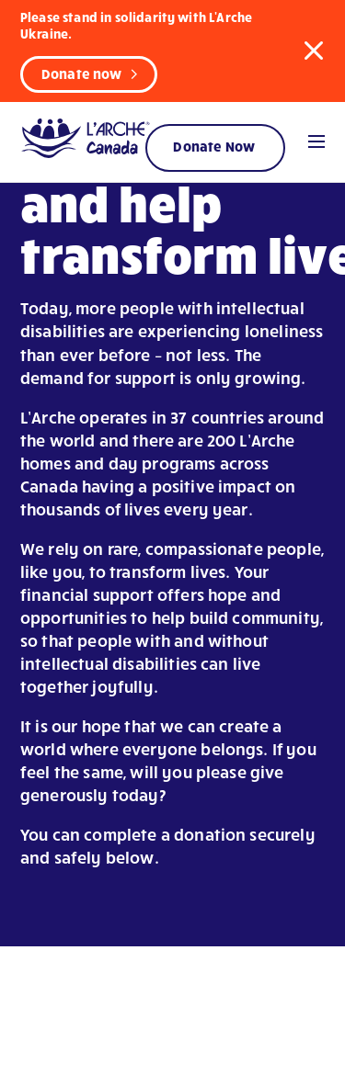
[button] (314, 49)
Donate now (81, 73)
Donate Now (214, 146)
